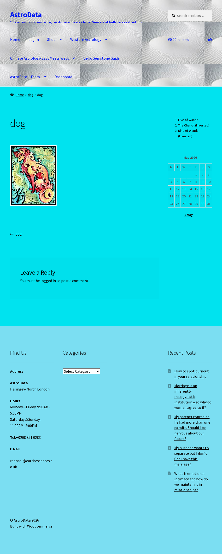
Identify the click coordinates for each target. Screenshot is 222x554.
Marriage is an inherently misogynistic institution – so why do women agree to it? (192, 396)
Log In (34, 39)
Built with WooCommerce (31, 526)
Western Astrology (85, 39)
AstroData (26, 14)
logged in (48, 280)
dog (31, 95)
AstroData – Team (25, 76)
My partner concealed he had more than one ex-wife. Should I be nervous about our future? (192, 427)
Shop (51, 39)
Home (15, 39)
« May (188, 215)
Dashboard (63, 76)
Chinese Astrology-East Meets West (39, 58)
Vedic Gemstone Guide (101, 58)
